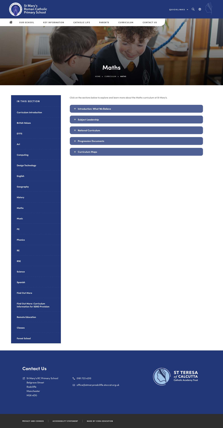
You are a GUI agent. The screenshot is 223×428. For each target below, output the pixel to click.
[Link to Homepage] (31, 9)
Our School (26, 22)
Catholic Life (81, 22)
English (20, 175)
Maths (20, 207)
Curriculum (126, 22)
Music (20, 218)
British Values (24, 122)
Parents (104, 22)
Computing (22, 154)
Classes (21, 327)
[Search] (193, 9)
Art (18, 144)
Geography (23, 186)
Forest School (24, 338)
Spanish (21, 282)
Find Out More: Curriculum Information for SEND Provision (33, 305)
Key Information (53, 22)
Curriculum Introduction (29, 112)
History (20, 197)
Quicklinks (178, 10)
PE (18, 229)
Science (21, 271)
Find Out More (24, 292)
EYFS (19, 133)
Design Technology (26, 165)
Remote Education (26, 316)
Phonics (21, 239)
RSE (19, 261)
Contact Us (150, 22)
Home (97, 76)
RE (18, 250)
